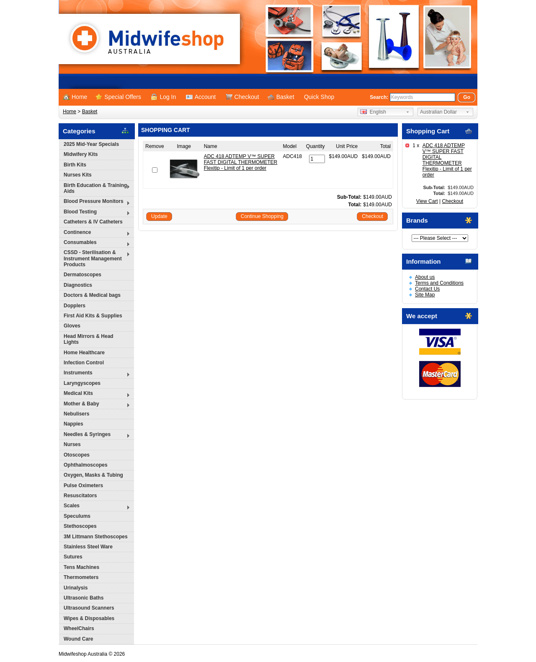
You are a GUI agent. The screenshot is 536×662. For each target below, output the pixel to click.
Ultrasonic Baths (83, 598)
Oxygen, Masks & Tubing (93, 475)
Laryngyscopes (82, 383)
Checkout (242, 96)
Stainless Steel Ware (88, 547)
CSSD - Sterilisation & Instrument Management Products (94, 258)
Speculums (77, 516)
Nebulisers (76, 414)
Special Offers (118, 96)
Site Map (425, 295)
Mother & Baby (94, 405)
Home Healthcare (84, 353)
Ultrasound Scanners (89, 608)
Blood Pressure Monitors (94, 202)
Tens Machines (81, 567)
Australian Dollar (438, 112)
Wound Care (78, 639)
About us (425, 277)
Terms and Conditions (439, 283)
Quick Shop (319, 96)
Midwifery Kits (81, 154)
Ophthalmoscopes (86, 465)
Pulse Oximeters (83, 485)
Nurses (72, 444)
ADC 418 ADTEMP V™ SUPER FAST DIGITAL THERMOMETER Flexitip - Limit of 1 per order (447, 160)
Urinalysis (76, 588)
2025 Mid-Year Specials (91, 144)
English (373, 112)
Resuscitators (80, 495)
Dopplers (74, 306)
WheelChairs (79, 628)
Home (75, 96)
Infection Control (84, 363)
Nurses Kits (78, 175)
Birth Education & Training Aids (94, 188)
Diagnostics (78, 285)
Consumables (94, 243)
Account (201, 96)
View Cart (427, 201)
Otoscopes (77, 455)
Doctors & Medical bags (92, 295)
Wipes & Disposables (89, 618)
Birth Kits (75, 165)
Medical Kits (94, 394)
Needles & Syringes (94, 435)
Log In (163, 96)
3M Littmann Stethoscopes (96, 537)
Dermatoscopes (82, 275)
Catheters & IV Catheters (93, 222)
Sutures (73, 557)
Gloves (72, 326)
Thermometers (81, 577)
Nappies (73, 424)
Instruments (94, 374)
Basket (281, 96)
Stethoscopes (80, 526)
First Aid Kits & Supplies (93, 316)
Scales (94, 507)
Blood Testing (94, 213)
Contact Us (427, 289)
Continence (94, 233)
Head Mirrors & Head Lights (88, 339)
